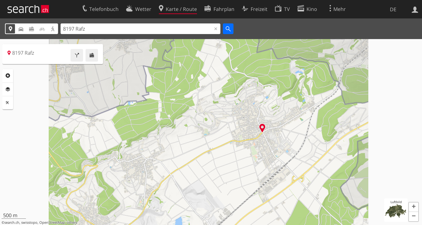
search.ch (11, 222)
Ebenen (7, 89)
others (72, 222)
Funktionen (7, 102)
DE (393, 9)
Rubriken (7, 75)
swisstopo (29, 222)
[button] (413, 207)
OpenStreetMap (52, 222)
